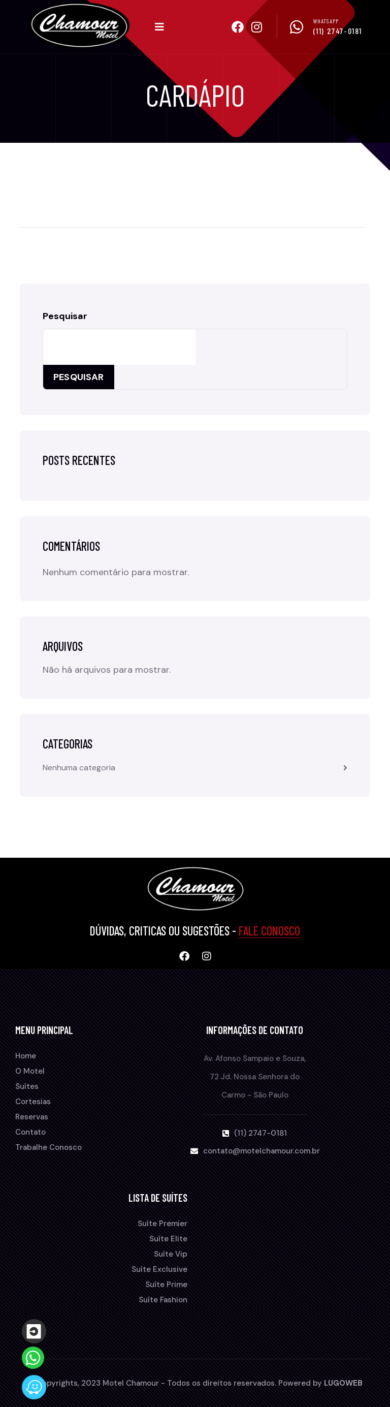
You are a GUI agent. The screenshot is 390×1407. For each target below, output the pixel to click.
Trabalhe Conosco (48, 1147)
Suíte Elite (168, 1239)
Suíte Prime (166, 1284)
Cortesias (33, 1102)
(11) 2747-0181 (337, 31)
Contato (30, 1132)
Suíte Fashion (163, 1300)
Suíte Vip (170, 1254)
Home (25, 1056)
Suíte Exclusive (159, 1269)
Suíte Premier (162, 1223)
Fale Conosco (269, 930)
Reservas (31, 1117)
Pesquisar (65, 316)
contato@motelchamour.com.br (261, 1151)
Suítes (27, 1086)
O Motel (30, 1071)
